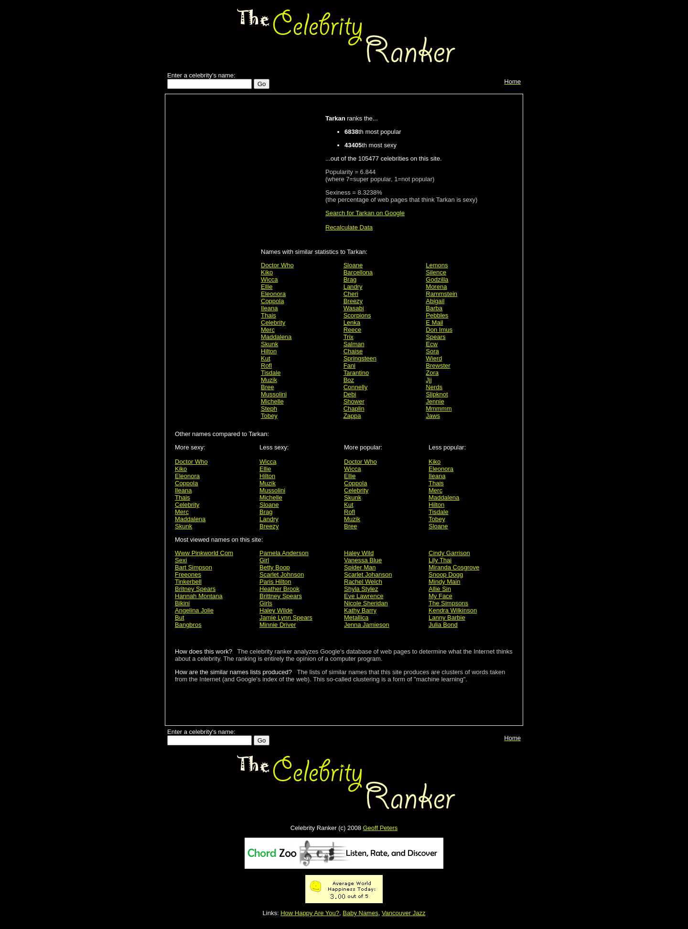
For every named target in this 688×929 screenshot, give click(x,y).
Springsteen (360, 358)
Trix (349, 336)
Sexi (181, 560)
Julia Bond (443, 624)
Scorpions (357, 315)
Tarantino (356, 372)
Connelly (356, 387)
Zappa (352, 415)
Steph (269, 408)
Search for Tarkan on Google (365, 213)
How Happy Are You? (309, 913)
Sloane (353, 265)
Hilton (269, 351)
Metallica (356, 617)
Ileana (269, 308)
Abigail (435, 301)
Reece (353, 329)
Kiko (267, 272)
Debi (350, 394)
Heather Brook (279, 588)
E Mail (434, 322)
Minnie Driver (277, 624)
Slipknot (437, 394)
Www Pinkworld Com (204, 553)
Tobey (269, 415)
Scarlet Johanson (368, 574)
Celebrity (273, 322)
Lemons (437, 265)
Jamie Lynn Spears (285, 617)
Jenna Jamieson (366, 624)
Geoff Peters (380, 827)
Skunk (269, 344)
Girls (265, 603)
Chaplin (354, 408)
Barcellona (358, 272)
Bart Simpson (193, 567)
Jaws (433, 415)
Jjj (428, 379)
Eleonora (273, 293)
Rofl (266, 365)
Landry (353, 286)
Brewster (438, 365)
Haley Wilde (275, 610)
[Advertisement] (215, 249)
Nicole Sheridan (366, 603)
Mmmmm (439, 408)
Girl (264, 560)
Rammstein (441, 293)
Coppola (272, 301)
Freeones (188, 574)
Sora (432, 351)
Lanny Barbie (447, 617)
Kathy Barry (360, 610)
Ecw (432, 344)
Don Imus (439, 329)
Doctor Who (277, 265)
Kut (265, 358)
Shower (354, 401)
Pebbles (437, 315)
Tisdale (270, 372)
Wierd (434, 358)
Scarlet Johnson (281, 574)
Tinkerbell (188, 581)
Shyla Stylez (361, 588)
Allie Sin (440, 588)
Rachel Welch (363, 581)
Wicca (269, 279)
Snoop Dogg (446, 574)
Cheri (351, 293)
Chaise (353, 351)
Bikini (182, 603)
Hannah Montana (199, 596)
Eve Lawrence (363, 596)
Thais (268, 315)
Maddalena (276, 336)
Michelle (272, 401)
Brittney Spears (280, 596)
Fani (349, 365)
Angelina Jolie (194, 610)
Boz (349, 379)
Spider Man (360, 567)
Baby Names (360, 913)
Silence (436, 272)
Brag (350, 279)
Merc (268, 329)
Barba (434, 308)
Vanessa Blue (363, 560)
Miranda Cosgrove (454, 567)
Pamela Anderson (284, 553)
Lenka (352, 322)
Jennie (435, 401)
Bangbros (188, 624)
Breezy (353, 301)
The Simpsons (448, 603)
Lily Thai (440, 560)
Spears (435, 336)
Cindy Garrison (449, 553)
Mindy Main (444, 581)
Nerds (434, 387)
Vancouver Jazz (404, 913)
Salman (354, 344)
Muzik (269, 379)
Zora (432, 372)
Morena (436, 286)
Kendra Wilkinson (453, 610)
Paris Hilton (275, 581)
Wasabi (354, 308)
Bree (267, 387)
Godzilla (437, 279)
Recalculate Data (349, 227)
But (179, 617)
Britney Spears (195, 588)
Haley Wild (359, 553)
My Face (440, 596)
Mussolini (274, 394)
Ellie (267, 286)
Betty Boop (274, 567)
